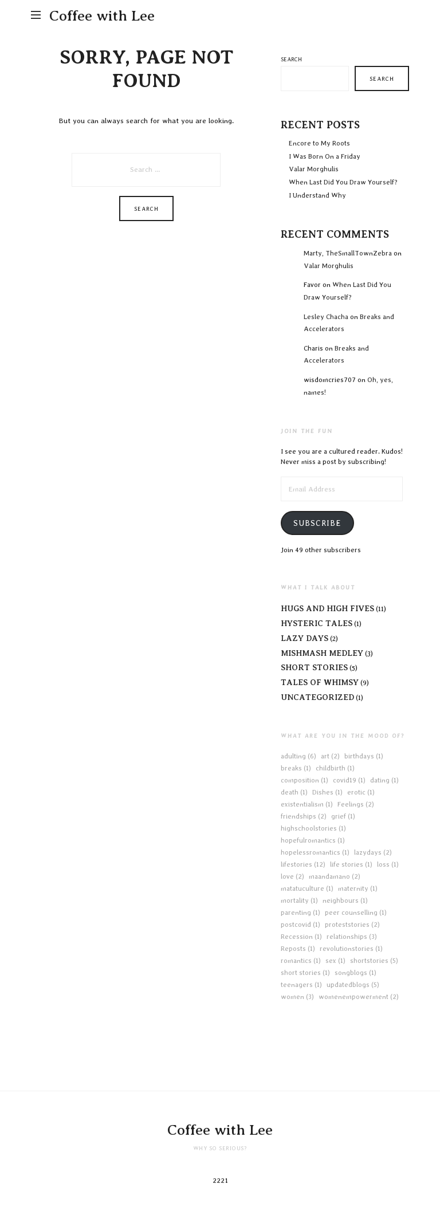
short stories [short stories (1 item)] (305, 972)
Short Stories (314, 667)
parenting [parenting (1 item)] (300, 912)
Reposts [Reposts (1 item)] (298, 948)
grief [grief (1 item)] (343, 816)
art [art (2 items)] (330, 756)
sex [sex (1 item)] (335, 960)
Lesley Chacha (326, 317)
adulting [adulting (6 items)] (298, 756)
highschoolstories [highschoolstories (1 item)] (313, 828)
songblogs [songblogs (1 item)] (355, 972)
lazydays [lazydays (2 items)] (373, 852)
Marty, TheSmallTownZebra (348, 253)
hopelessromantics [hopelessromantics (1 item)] (315, 852)
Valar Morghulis (314, 169)
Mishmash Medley (322, 653)
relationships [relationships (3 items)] (352, 936)
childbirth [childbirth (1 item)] (335, 768)
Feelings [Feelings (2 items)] (355, 804)
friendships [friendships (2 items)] (304, 816)
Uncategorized (317, 697)
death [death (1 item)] (294, 792)
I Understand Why (317, 195)
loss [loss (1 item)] (388, 864)
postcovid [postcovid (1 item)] (300, 924)
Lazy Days (304, 638)
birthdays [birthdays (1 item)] (363, 756)
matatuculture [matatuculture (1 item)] (307, 888)
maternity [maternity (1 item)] (358, 888)
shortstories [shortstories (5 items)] (374, 960)
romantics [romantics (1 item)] (301, 960)
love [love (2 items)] (292, 876)
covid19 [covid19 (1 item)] (349, 780)
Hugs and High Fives (327, 608)
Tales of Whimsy (320, 682)
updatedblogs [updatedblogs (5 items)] (353, 984)
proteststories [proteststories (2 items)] (352, 924)
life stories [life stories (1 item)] (351, 864)
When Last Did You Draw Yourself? (343, 182)
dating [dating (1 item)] (384, 780)
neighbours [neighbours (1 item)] (345, 900)
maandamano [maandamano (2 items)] (334, 876)
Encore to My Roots (319, 143)
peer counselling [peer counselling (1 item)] (356, 912)
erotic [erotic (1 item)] (361, 792)
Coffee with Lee (102, 15)
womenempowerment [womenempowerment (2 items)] (359, 996)
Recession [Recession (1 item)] (301, 936)
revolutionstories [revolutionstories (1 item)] (351, 948)
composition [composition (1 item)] (304, 780)
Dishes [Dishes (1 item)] (327, 792)
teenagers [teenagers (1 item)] (301, 984)
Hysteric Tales (316, 623)
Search (291, 59)
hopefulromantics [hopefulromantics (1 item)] (313, 840)
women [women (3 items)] (297, 996)
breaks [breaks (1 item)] (296, 768)
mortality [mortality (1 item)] (299, 900)
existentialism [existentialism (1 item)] (307, 804)
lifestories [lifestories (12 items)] (303, 864)
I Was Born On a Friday (324, 156)
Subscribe (317, 523)
